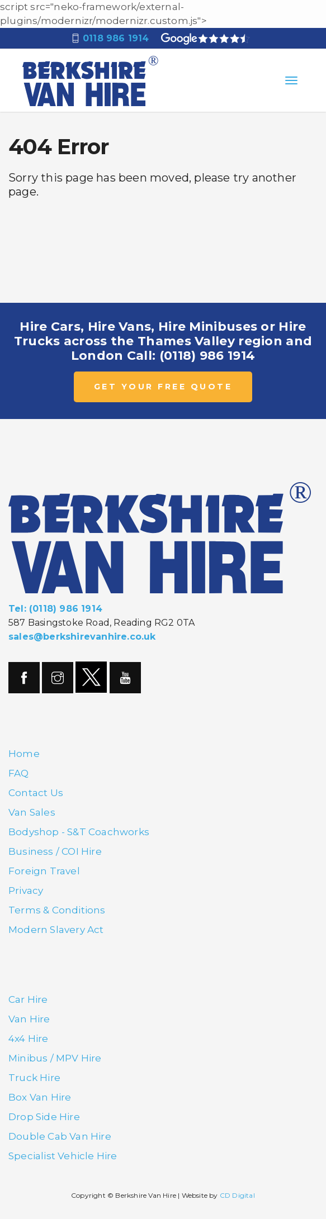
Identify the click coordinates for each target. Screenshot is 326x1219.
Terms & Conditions (57, 910)
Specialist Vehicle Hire (62, 1155)
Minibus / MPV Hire (55, 1058)
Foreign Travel (44, 871)
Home (24, 753)
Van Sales (31, 812)
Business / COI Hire (55, 851)
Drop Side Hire (44, 1116)
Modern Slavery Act (56, 929)
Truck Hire (34, 1077)
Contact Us (35, 792)
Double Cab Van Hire (59, 1136)
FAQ (18, 773)
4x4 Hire (28, 1038)
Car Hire (28, 999)
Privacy (25, 890)
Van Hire (29, 1019)
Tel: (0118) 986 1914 (55, 608)
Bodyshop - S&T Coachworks (78, 831)
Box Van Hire (39, 1097)
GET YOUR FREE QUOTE (163, 387)
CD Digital (237, 1195)
